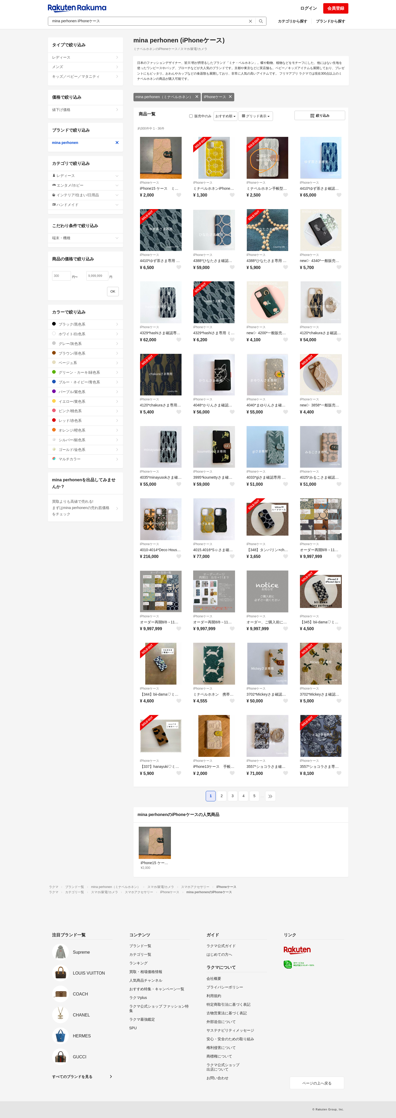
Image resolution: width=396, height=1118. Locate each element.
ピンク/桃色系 (85, 411)
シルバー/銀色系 (85, 440)
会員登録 (335, 8)
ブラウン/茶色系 (85, 353)
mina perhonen (85, 143)
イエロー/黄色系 (85, 401)
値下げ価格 (85, 110)
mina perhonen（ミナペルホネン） (167, 97)
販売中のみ (200, 116)
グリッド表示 (256, 116)
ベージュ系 (85, 362)
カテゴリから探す (292, 21)
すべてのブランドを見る (72, 1077)
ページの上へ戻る (317, 1083)
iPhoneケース (218, 97)
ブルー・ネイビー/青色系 (85, 382)
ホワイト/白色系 (85, 334)
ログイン (308, 8)
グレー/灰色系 (85, 343)
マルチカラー (85, 459)
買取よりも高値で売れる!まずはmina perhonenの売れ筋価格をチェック (85, 507)
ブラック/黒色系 (85, 324)
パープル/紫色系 (85, 391)
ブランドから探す (330, 21)
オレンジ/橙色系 (85, 430)
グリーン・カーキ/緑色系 (85, 372)
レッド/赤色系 (85, 420)
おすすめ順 (225, 116)
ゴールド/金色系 (85, 449)
